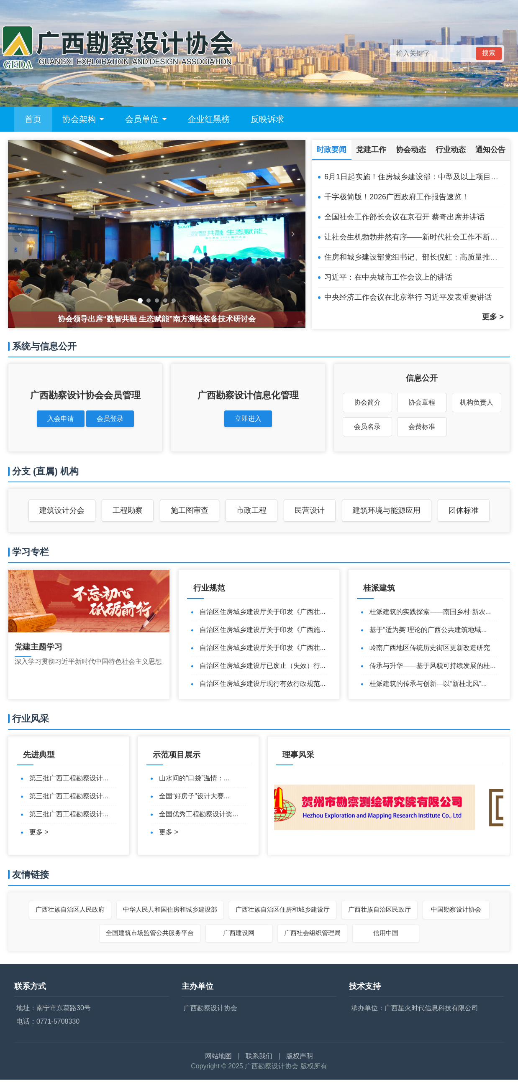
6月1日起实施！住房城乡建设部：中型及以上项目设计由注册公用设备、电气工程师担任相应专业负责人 (414, 177)
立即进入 (248, 418)
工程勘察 (128, 510)
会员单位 (146, 119)
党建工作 (371, 149)
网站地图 (218, 1056)
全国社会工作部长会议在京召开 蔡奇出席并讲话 (404, 217)
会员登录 (110, 418)
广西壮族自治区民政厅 (379, 909)
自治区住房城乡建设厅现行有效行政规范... (263, 683)
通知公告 (490, 149)
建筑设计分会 (62, 510)
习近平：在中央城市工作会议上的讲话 (388, 277)
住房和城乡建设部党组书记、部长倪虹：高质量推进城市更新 (414, 257)
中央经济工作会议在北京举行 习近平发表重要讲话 (408, 297)
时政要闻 (331, 149)
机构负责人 (476, 402)
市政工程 (251, 510)
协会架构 (83, 119)
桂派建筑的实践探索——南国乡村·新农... (430, 611)
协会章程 (421, 402)
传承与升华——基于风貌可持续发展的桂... (432, 665)
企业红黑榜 (209, 119)
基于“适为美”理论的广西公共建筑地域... (428, 629)
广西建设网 (238, 932)
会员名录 (367, 426)
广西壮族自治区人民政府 (70, 909)
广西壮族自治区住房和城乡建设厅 (283, 909)
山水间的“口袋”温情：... (194, 778)
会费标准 (421, 426)
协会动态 (411, 149)
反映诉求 (267, 119)
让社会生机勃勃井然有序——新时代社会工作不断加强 (414, 237)
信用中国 (385, 932)
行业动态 (451, 149)
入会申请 (60, 418)
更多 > (493, 317)
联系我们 (259, 1056)
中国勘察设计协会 (456, 909)
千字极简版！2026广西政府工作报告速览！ (396, 197)
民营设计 (310, 510)
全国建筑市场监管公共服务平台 (150, 932)
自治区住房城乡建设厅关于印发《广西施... (263, 629)
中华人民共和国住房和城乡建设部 (170, 909)
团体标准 (464, 510)
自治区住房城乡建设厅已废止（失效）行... (263, 665)
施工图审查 (189, 510)
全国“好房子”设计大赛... (194, 796)
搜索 (488, 52)
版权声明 (299, 1056)
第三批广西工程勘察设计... (68, 778)
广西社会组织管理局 (312, 932)
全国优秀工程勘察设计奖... (198, 814)
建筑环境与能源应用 (387, 510)
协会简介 (367, 402)
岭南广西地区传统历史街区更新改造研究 (429, 647)
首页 (33, 119)
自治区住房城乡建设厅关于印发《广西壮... (263, 611)
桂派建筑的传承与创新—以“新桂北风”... (428, 683)
